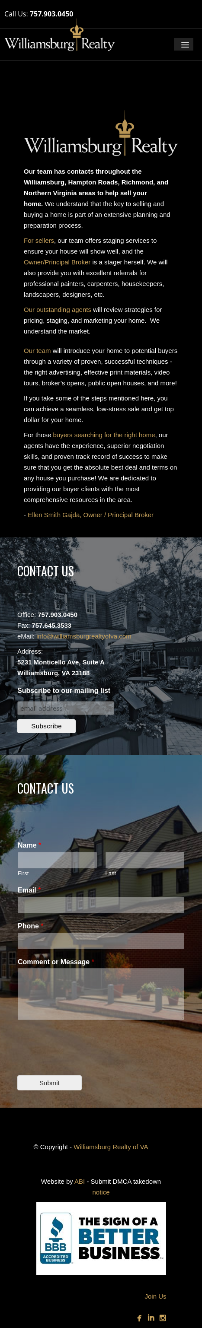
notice (100, 1192)
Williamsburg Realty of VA (111, 1146)
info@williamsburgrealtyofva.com (83, 636)
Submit (49, 1083)
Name (29, 845)
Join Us (155, 1296)
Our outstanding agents (57, 309)
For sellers (39, 240)
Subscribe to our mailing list (63, 690)
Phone (31, 926)
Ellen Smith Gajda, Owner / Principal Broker (91, 514)
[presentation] (83, 1061)
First (23, 873)
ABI (79, 1181)
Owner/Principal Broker (57, 262)
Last (111, 873)
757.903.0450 (52, 14)
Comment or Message (56, 962)
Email (29, 890)
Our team (37, 350)
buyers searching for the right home (104, 434)
